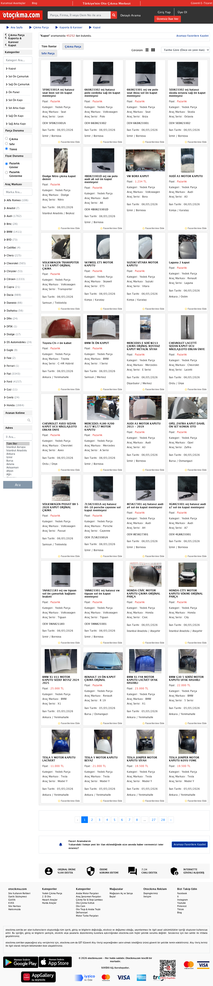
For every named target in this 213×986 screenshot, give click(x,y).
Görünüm (137, 50)
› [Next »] (171, 819)
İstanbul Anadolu (18, 450)
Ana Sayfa (15, 27)
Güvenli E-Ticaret (201, 3)
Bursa (18, 460)
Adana (18, 464)
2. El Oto (46, 896)
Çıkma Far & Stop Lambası (89, 899)
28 (163, 819)
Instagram (182, 899)
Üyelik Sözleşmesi (17, 896)
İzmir (18, 457)
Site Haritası (14, 906)
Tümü (13, 149)
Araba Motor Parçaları (87, 893)
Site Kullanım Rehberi (19, 893)
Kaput (94, 27)
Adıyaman (18, 467)
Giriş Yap (164, 12)
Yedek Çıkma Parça (52, 893)
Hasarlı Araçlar (49, 899)
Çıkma (13, 139)
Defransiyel (82, 912)
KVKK (11, 903)
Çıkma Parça (39, 27)
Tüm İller (18, 443)
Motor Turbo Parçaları (87, 915)
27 (154, 819)
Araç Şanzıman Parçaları (88, 896)
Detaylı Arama (130, 15)
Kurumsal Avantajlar (13, 3)
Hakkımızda (14, 909)
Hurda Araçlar (49, 903)
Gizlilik (12, 899)
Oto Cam (80, 906)
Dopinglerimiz (150, 893)
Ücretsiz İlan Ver (167, 18)
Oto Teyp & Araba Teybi (88, 909)
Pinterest (182, 906)
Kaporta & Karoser (69, 27)
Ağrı (18, 474)
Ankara (18, 454)
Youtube (181, 903)
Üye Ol (182, 12)
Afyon (18, 471)
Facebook (182, 893)
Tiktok (180, 909)
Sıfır (12, 144)
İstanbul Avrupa (18, 447)
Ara (18, 485)
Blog (34, 3)
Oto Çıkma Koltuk (85, 903)
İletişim (147, 896)
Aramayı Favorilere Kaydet (192, 35)
